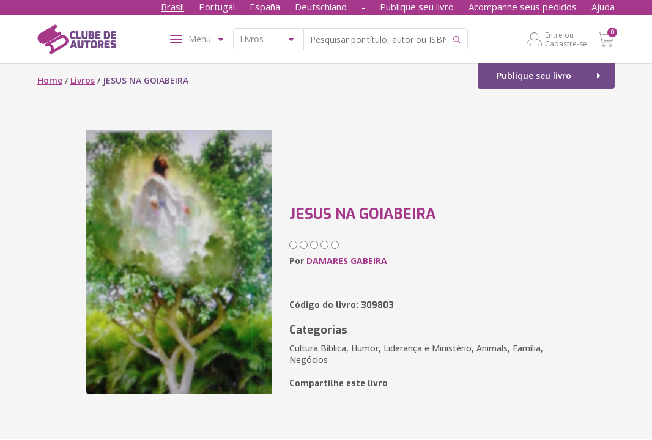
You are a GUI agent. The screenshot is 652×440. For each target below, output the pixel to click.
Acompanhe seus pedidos (523, 7)
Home (49, 80)
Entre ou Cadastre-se (566, 39)
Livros (82, 80)
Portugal (217, 7)
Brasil (172, 7)
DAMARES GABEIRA (346, 260)
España (265, 7)
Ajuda (603, 7)
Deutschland (321, 7)
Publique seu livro (417, 7)
